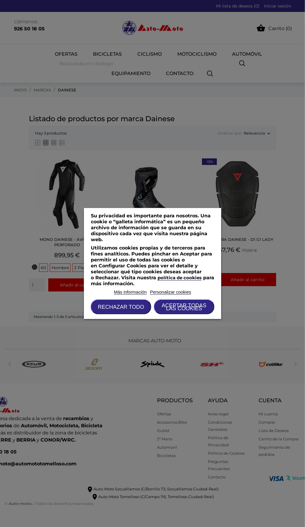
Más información (130, 291)
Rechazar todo (121, 307)
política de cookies (180, 277)
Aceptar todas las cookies (184, 307)
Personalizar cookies (170, 291)
